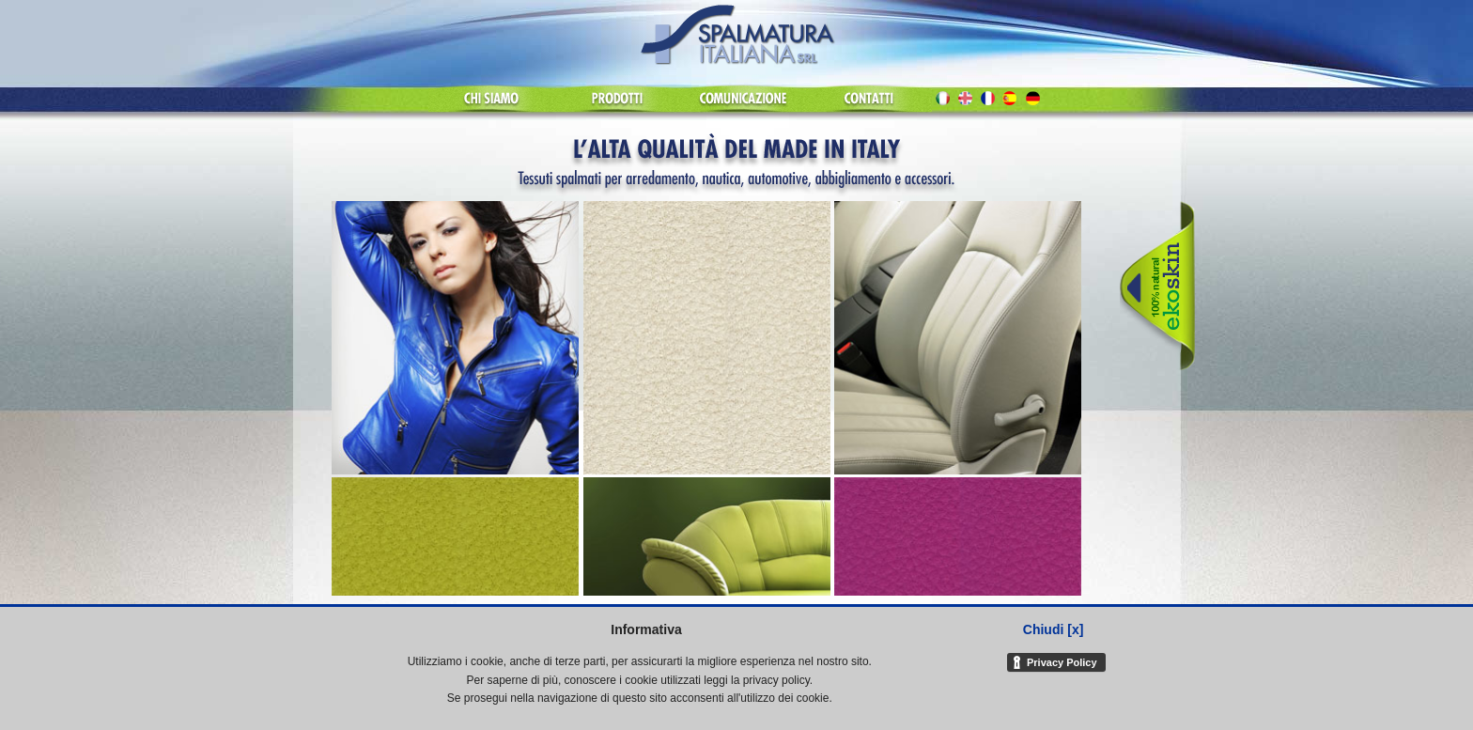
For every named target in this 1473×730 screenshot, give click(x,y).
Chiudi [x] (1053, 629)
